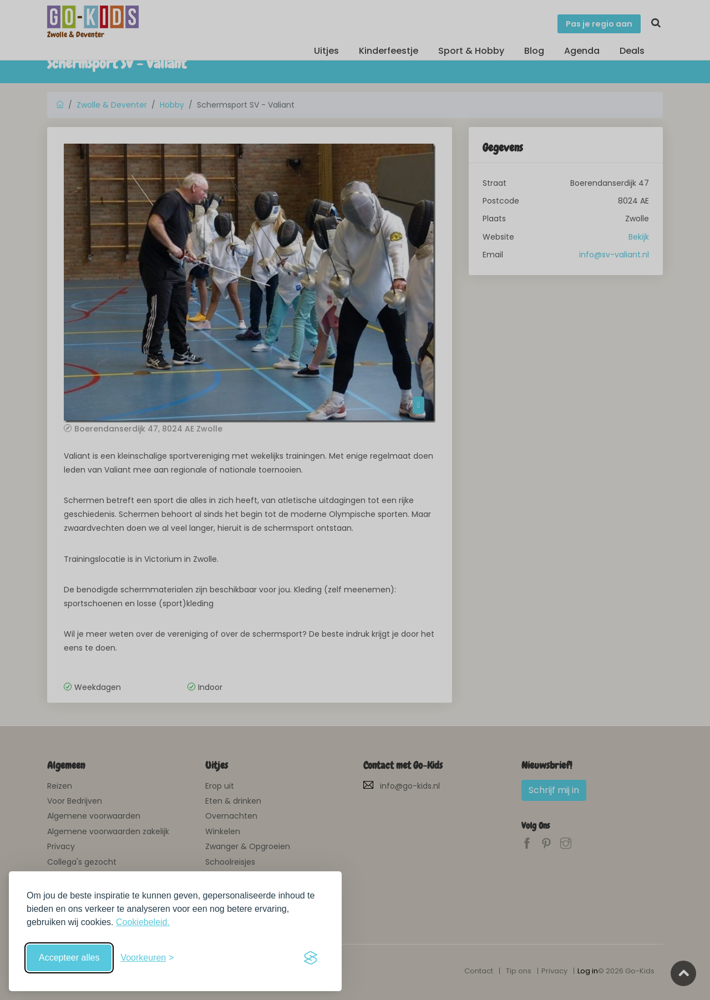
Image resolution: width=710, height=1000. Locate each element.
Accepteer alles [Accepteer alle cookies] (69, 957)
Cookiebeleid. (143, 922)
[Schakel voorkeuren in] (147, 957)
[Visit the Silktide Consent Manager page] (310, 958)
